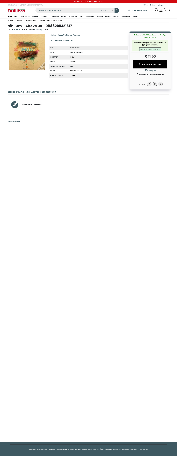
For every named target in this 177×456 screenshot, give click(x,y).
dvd (81, 16)
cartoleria (125, 16)
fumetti (35, 16)
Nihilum (17, 29)
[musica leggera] (31, 20)
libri (16, 16)
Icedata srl (133, 449)
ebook (63, 16)
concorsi (45, 16)
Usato (135, 16)
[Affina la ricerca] (105, 10)
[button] (167, 10)
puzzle (108, 16)
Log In (160, 5)
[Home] (10, 20)
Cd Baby (73, 62)
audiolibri (73, 16)
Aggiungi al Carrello (150, 64)
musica (100, 16)
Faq (145, 5)
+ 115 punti (151, 70)
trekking (55, 16)
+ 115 (72, 75)
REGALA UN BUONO (136, 10)
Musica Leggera (76, 71)
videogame (89, 16)
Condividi (141, 84)
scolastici (25, 16)
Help (152, 5)
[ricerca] (66, 10)
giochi (115, 16)
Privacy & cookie (143, 449)
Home (10, 16)
